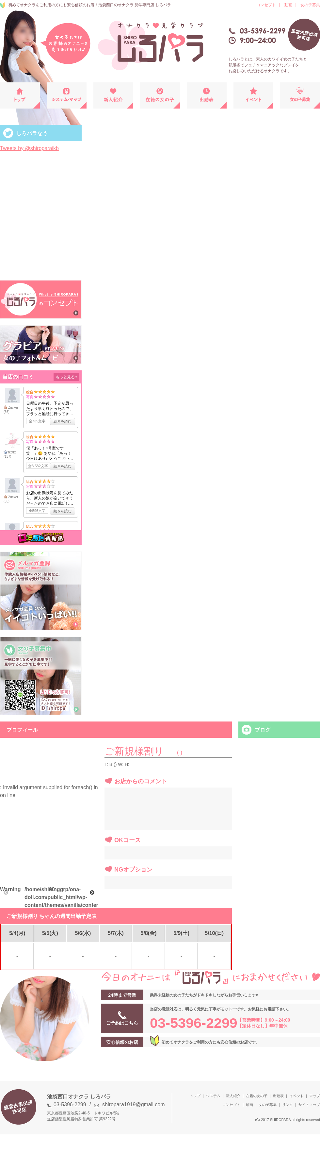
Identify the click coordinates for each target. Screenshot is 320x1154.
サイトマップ (309, 1105)
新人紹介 (233, 1096)
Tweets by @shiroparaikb (29, 148)
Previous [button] (5, 892)
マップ (314, 1096)
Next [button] (92, 892)
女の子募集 (310, 5)
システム (213, 1096)
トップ (195, 1096)
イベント (296, 1096)
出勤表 (278, 1096)
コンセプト (266, 5)
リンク (287, 1105)
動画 (288, 5)
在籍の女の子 (256, 1096)
